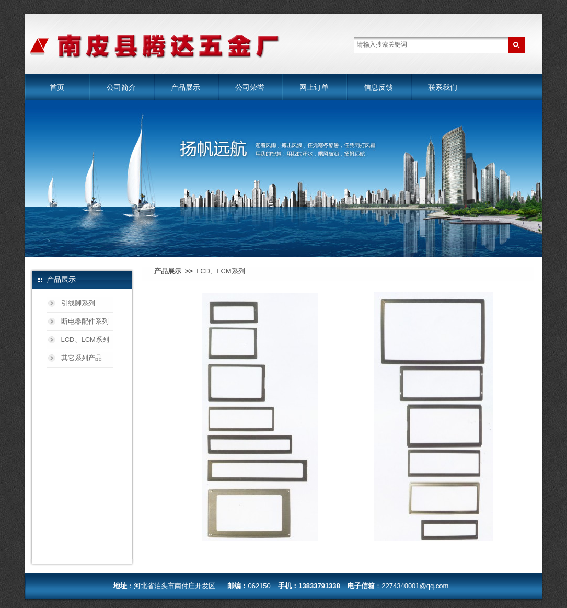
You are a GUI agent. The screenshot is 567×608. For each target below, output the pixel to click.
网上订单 (314, 87)
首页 (57, 87)
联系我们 (442, 87)
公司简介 (121, 87)
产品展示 (185, 87)
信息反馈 (378, 87)
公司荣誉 (249, 87)
